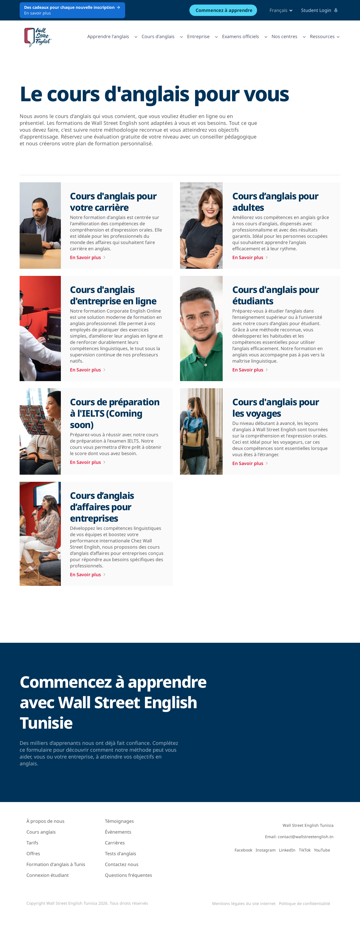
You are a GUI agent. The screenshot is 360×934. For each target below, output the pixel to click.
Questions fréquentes (128, 875)
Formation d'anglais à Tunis (55, 864)
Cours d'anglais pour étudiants (275, 295)
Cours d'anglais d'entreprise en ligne (113, 295)
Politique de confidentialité (304, 903)
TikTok (305, 850)
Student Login (319, 10)
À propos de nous (45, 821)
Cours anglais (41, 832)
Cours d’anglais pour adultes (275, 201)
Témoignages (119, 821)
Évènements (118, 832)
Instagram (266, 850)
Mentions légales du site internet (244, 903)
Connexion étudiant (47, 875)
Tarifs (32, 843)
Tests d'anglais (120, 853)
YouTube (322, 850)
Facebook (243, 850)
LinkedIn (287, 850)
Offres (33, 853)
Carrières (115, 843)
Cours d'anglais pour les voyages (275, 407)
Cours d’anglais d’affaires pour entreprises (102, 506)
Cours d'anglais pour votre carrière (113, 201)
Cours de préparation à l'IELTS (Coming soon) (114, 413)
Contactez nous (121, 864)
